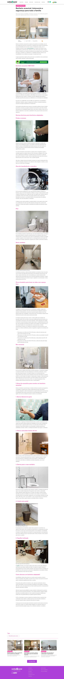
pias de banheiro (30, 48)
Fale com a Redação (44, 671)
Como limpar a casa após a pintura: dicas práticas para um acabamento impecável (31, 653)
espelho (18, 565)
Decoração (30, 671)
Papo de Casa (22, 5)
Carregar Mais (32, 661)
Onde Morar (30, 676)
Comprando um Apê (31, 674)
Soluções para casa (13, 635)
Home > (18, 5)
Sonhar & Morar (12, 1)
